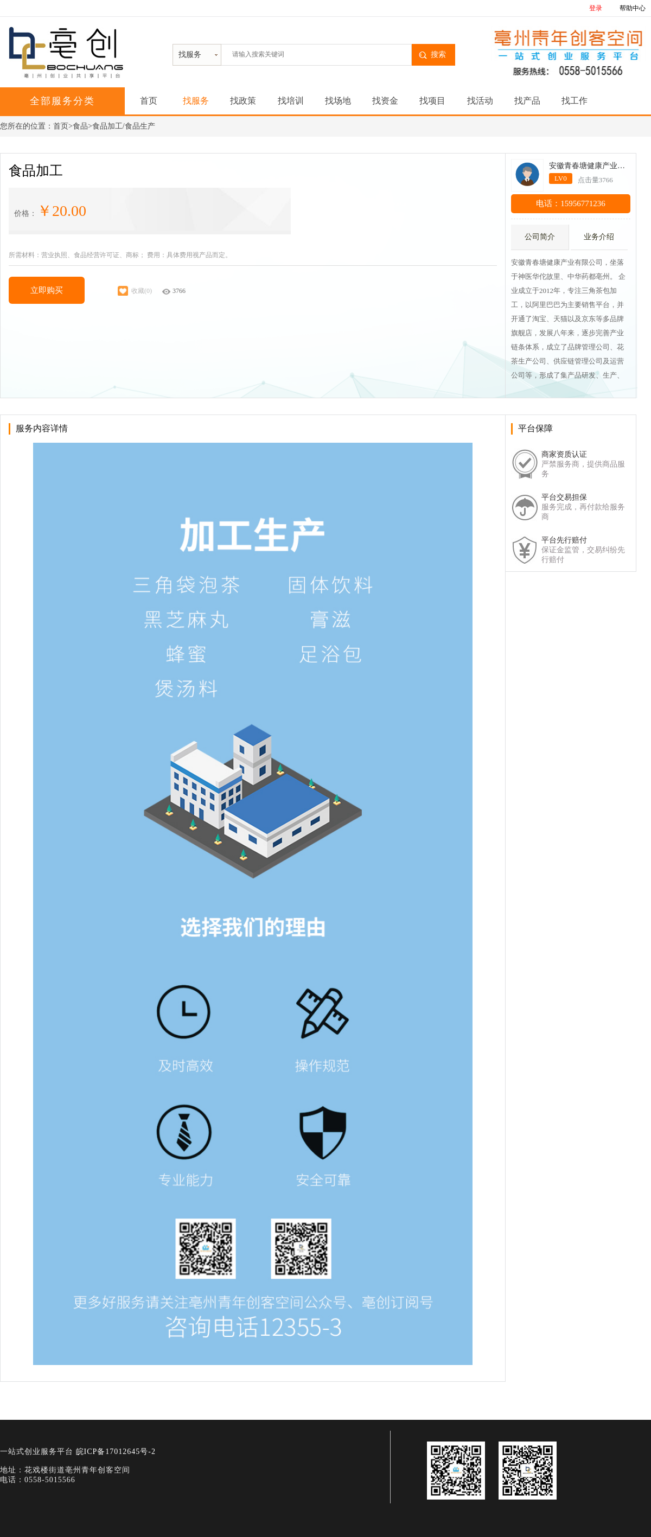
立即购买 (46, 290)
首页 (148, 100)
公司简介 (540, 237)
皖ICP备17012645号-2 (116, 1451)
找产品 (527, 100)
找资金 (385, 100)
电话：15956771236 (570, 203)
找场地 (338, 100)
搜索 (438, 54)
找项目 (432, 100)
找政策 (243, 100)
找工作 (574, 100)
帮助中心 (633, 8)
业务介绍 (599, 237)
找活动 (480, 100)
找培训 (291, 100)
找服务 (196, 100)
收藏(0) (134, 291)
